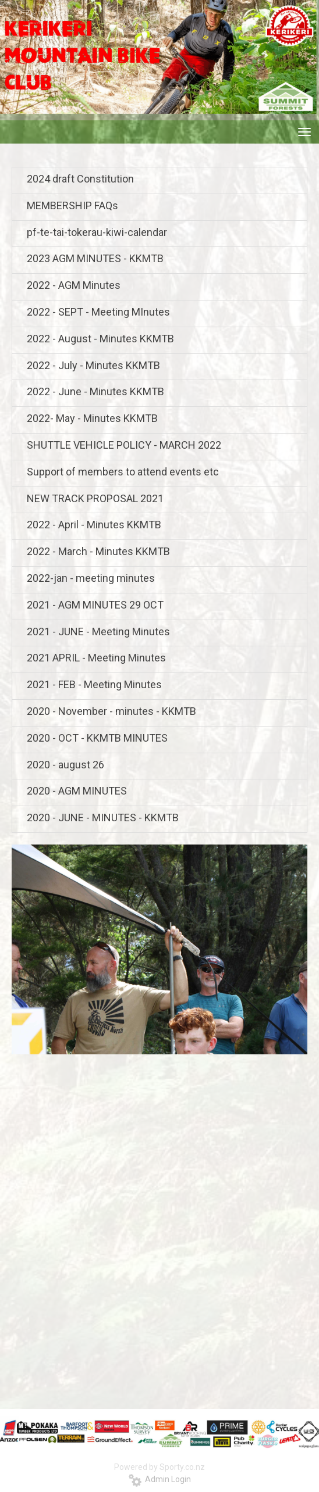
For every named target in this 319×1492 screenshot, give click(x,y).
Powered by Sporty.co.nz (159, 1467)
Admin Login (160, 1479)
